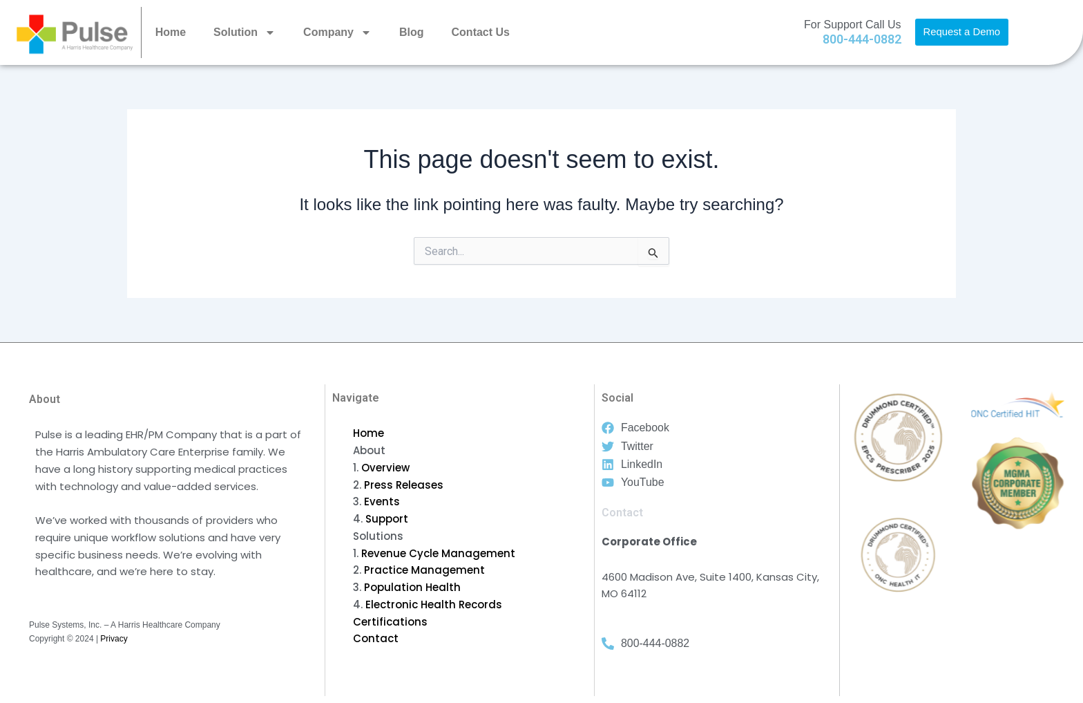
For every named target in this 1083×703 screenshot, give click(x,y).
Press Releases (403, 485)
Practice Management (424, 570)
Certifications (390, 622)
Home (170, 32)
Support (386, 519)
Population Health (412, 587)
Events (382, 501)
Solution (244, 32)
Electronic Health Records (433, 604)
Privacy (113, 639)
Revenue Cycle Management (438, 553)
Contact (376, 638)
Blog (411, 32)
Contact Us (481, 32)
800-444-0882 (862, 39)
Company (337, 32)
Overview (385, 467)
